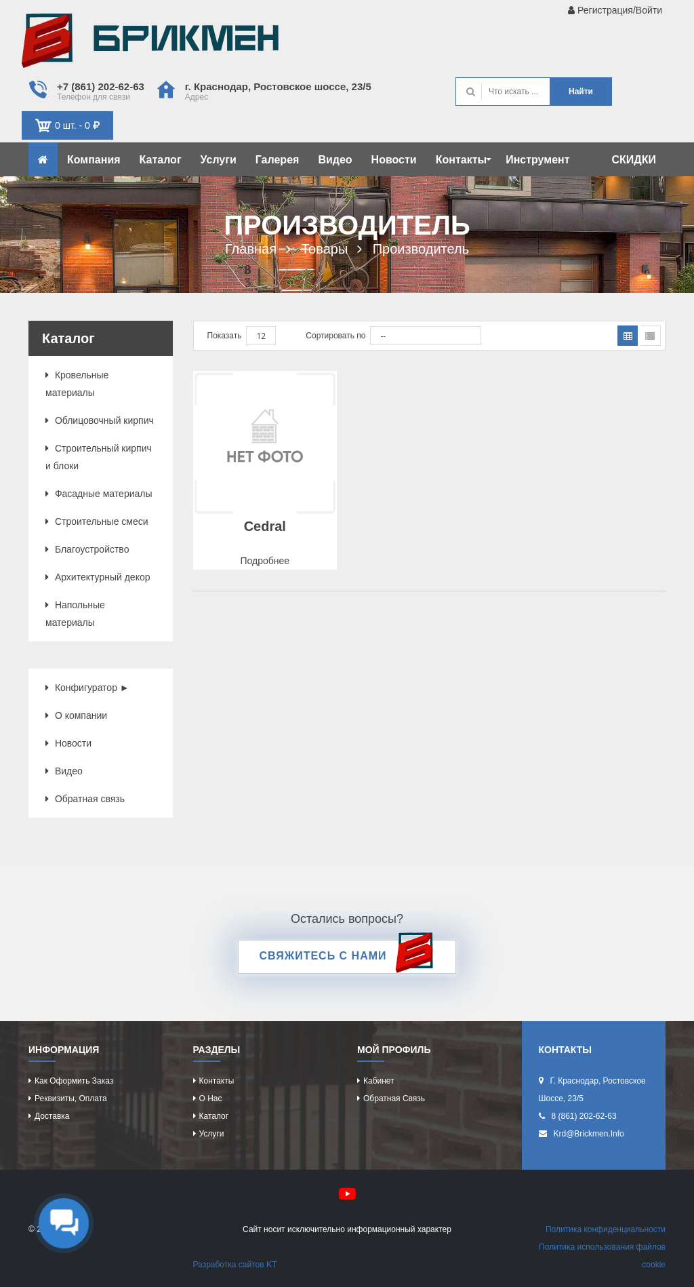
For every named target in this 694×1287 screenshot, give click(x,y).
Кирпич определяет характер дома (150, 44)
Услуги (219, 159)
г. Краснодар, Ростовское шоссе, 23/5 (278, 86)
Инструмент (537, 159)
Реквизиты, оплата (71, 1098)
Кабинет (378, 1081)
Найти (581, 91)
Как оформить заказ (74, 1081)
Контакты (463, 159)
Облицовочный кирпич (99, 420)
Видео (335, 159)
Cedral (265, 526)
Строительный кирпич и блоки (98, 457)
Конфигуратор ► (87, 687)
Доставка (52, 1116)
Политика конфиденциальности (606, 1229)
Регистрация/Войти (615, 10)
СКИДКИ (634, 159)
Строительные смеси (96, 521)
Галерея (278, 159)
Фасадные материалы (98, 493)
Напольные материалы (75, 613)
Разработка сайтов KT (235, 1264)
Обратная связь (85, 798)
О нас (210, 1098)
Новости (394, 159)
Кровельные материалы (76, 384)
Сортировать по (335, 335)
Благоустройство (87, 549)
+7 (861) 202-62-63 (100, 86)
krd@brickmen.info (589, 1133)
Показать (224, 335)
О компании (76, 715)
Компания (94, 159)
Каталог (161, 159)
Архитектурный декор (97, 577)
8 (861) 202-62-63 (584, 1116)
